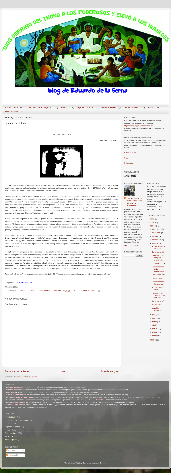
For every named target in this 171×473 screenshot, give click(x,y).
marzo (155, 329)
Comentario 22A (158, 252)
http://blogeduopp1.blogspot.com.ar (138, 126)
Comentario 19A (158, 301)
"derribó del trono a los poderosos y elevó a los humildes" (134, 202)
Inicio (64, 371)
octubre (155, 236)
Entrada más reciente (17, 371)
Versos (150, 107)
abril (154, 325)
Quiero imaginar (158, 278)
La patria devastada (157, 309)
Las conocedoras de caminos (159, 283)
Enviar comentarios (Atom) (27, 377)
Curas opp (64, 107)
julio (154, 315)
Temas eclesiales (108, 107)
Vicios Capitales (11, 112)
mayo (154, 322)
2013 (152, 340)
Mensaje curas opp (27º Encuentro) (158, 257)
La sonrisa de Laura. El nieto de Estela (158, 295)
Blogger (103, 463)
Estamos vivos (130, 153)
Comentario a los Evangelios (38, 107)
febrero (155, 332)
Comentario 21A (158, 263)
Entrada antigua (109, 371)
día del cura (156, 305)
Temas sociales (131, 107)
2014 (152, 226)
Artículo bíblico (11, 107)
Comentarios (12, 455)
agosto (155, 243)
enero (154, 336)
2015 (152, 223)
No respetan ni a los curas (158, 247)
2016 (152, 219)
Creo (126, 158)
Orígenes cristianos (84, 107)
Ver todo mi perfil (131, 245)
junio (154, 318)
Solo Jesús (128, 163)
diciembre (156, 229)
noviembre (156, 233)
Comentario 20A (158, 275)
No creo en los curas (157, 288)
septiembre (157, 240)
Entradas (11, 450)
